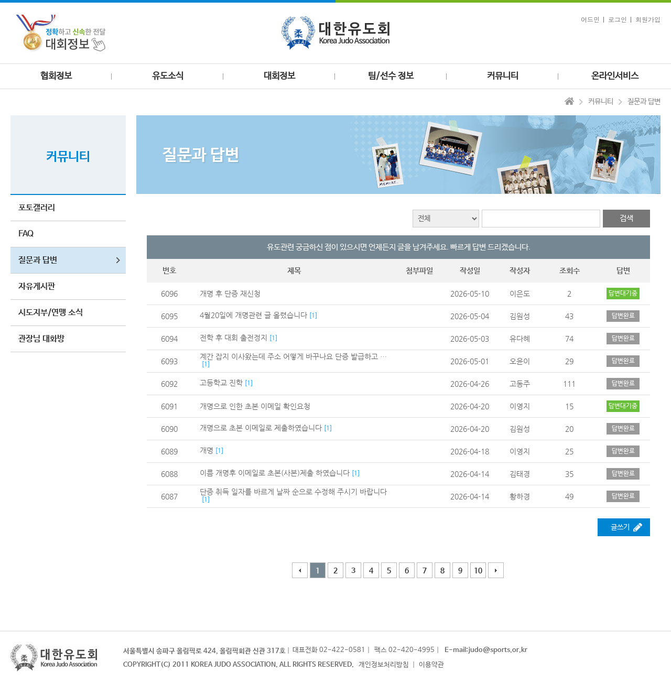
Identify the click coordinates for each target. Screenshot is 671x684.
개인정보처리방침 (384, 665)
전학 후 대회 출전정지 (233, 337)
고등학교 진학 (221, 382)
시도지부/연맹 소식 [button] (50, 313)
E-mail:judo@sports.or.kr (486, 650)
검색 (626, 218)
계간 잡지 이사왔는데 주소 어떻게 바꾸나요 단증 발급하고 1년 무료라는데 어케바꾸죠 (294, 356)
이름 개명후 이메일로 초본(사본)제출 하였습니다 (275, 472)
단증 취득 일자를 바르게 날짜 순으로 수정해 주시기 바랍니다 (293, 491)
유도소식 (167, 76)
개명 (206, 450)
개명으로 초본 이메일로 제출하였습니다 (261, 427)
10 (478, 571)
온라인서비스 (614, 76)
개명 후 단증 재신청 (230, 293)
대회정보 (279, 76)
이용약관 (431, 665)
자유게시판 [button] (36, 286)
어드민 (590, 19)
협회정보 (56, 76)
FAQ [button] (26, 234)
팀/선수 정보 (391, 76)
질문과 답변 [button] (37, 260)
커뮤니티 (502, 76)
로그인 (617, 19)
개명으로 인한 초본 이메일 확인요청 (255, 406)
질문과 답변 (644, 101)
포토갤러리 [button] (36, 208)
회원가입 (648, 19)
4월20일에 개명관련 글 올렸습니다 (253, 315)
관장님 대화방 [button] (41, 339)
